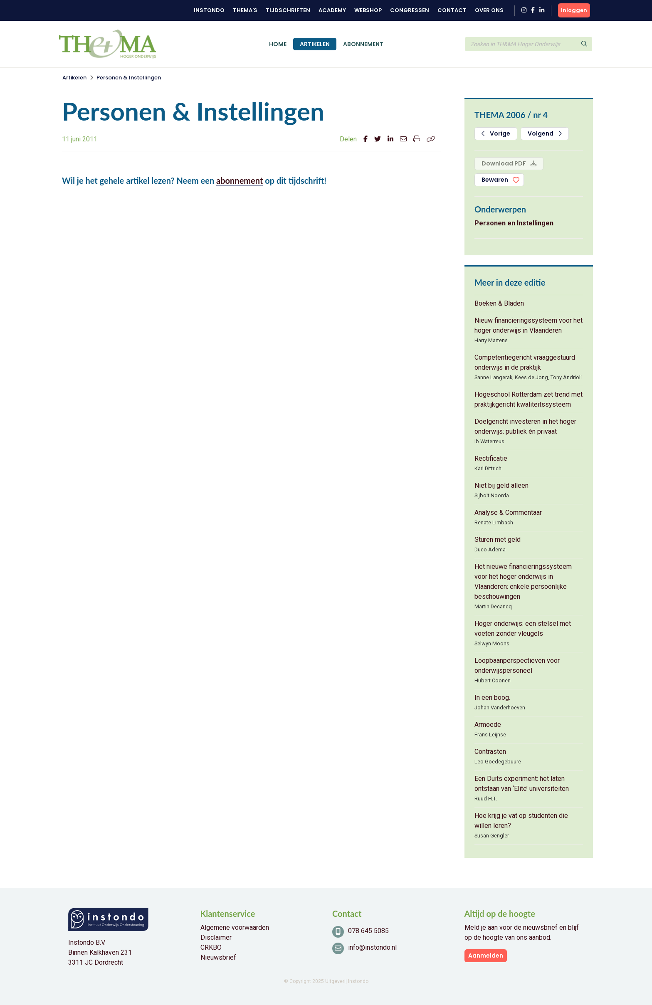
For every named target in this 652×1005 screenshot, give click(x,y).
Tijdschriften (288, 10)
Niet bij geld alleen (501, 485)
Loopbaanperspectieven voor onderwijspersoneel (517, 665)
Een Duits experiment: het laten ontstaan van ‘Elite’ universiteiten (521, 784)
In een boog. (492, 697)
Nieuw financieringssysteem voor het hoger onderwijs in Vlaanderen (528, 325)
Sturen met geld (497, 539)
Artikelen (315, 44)
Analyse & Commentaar (508, 512)
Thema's (245, 10)
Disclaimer (216, 937)
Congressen (409, 10)
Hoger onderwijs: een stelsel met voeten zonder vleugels (522, 628)
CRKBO (211, 947)
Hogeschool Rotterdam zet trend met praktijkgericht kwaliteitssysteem (528, 399)
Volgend (545, 133)
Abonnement (363, 44)
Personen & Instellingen (128, 77)
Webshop (368, 10)
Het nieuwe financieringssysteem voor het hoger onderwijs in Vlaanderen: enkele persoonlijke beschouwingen (523, 581)
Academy (332, 10)
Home (277, 44)
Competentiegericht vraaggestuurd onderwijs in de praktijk (524, 362)
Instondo (209, 10)
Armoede (487, 724)
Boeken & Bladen (499, 303)
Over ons (489, 10)
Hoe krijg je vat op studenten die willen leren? (521, 821)
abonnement (239, 180)
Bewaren (495, 179)
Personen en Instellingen (513, 223)
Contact (452, 10)
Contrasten (490, 752)
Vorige (496, 133)
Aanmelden (485, 955)
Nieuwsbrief (218, 957)
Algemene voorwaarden (234, 927)
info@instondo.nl (372, 947)
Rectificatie (490, 458)
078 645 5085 (368, 931)
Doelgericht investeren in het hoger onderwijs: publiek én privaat (525, 426)
